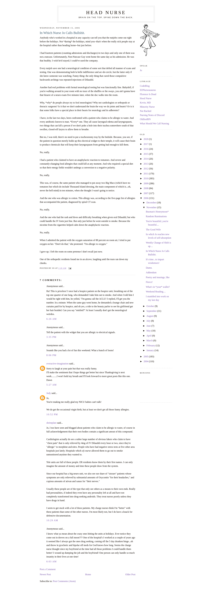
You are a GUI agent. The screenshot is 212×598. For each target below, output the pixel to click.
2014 (146, 159)
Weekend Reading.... (156, 291)
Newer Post (45, 574)
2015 (146, 154)
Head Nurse (106, 12)
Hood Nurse (145, 98)
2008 (146, 188)
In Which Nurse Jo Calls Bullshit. (62, 33)
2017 (146, 144)
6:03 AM (51, 561)
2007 (146, 193)
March (149, 340)
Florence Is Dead (148, 94)
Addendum (151, 272)
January (150, 350)
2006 (146, 198)
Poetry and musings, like (158, 277)
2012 (146, 168)
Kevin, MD (145, 102)
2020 (146, 139)
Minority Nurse (147, 106)
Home (88, 574)
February (151, 345)
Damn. (149, 268)
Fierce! (149, 282)
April (149, 335)
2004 (146, 361)
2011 (146, 173)
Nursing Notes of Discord (152, 115)
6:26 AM (51, 319)
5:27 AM (51, 384)
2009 (146, 183)
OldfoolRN (145, 119)
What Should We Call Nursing (154, 123)
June (148, 326)
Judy (48, 393)
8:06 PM (51, 355)
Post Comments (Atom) (64, 581)
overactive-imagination (57, 363)
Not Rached (145, 111)
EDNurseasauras (148, 90)
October (150, 306)
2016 (146, 149)
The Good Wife (153, 229)
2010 (146, 178)
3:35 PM (51, 337)
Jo (141, 70)
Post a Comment (48, 569)
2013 (146, 164)
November (151, 207)
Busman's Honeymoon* (157, 211)
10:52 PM (52, 414)
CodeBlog (145, 86)
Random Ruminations (156, 216)
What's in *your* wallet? (158, 287)
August (150, 316)
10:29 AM (52, 520)
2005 (146, 356)
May (148, 330)
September (151, 311)
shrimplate (51, 423)
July (148, 321)
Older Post (130, 574)
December (151, 202)
